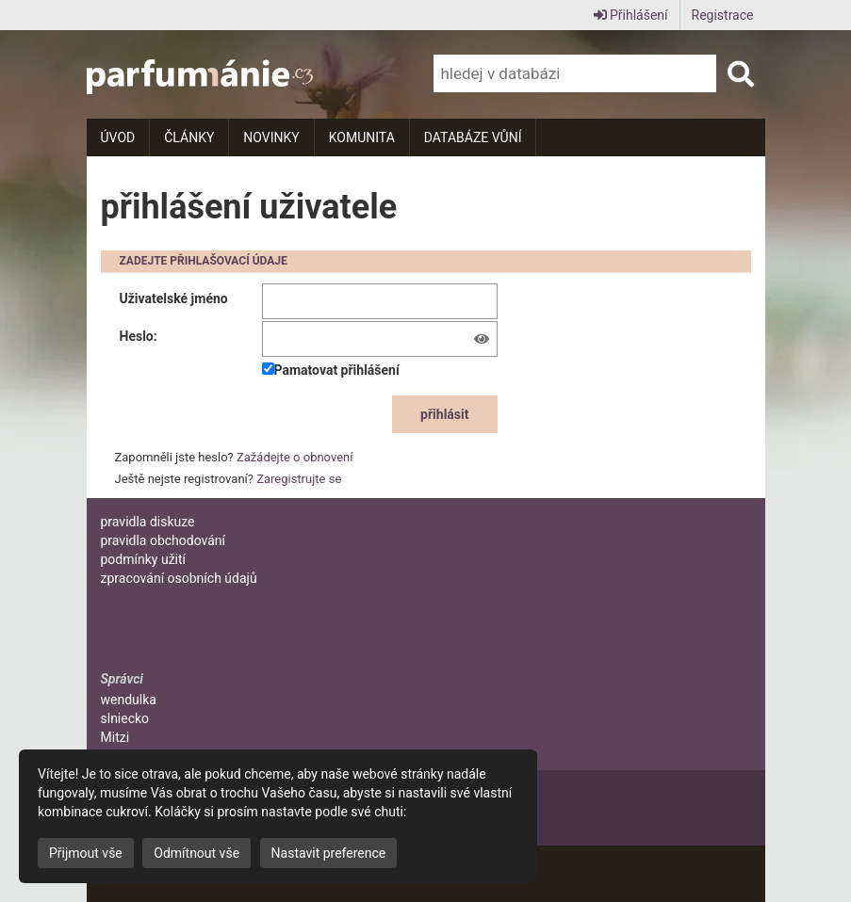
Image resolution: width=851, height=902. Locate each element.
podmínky (144, 559)
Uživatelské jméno (174, 298)
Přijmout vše (86, 853)
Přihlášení (631, 15)
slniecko (125, 718)
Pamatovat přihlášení (331, 370)
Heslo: (138, 336)
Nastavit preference (328, 853)
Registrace (723, 15)
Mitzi (115, 737)
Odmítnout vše (196, 853)
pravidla (148, 521)
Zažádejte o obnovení (294, 457)
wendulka (128, 699)
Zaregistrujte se (298, 479)
